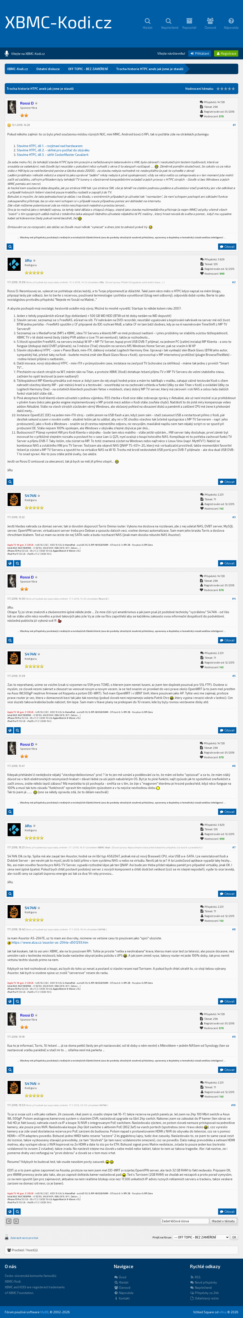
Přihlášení (199, 53)
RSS (195, 1277)
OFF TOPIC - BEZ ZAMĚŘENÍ (88, 69)
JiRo (28, 260)
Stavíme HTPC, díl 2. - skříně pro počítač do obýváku (53, 150)
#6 (234, 765)
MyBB (44, 1312)
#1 (234, 124)
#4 (234, 598)
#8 (234, 929)
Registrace (226, 53)
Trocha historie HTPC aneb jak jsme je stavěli (149, 69)
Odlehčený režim (204, 1298)
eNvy (223, 1312)
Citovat (227, 246)
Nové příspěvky (203, 1282)
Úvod (120, 1277)
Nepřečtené (201, 1287)
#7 (234, 847)
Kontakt (122, 1298)
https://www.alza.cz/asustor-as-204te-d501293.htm (50, 942)
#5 (234, 675)
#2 (234, 282)
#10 (233, 1105)
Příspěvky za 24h (204, 1293)
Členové (122, 1287)
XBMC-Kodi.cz (58, 21)
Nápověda (123, 1293)
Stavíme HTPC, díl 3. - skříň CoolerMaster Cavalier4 (53, 155)
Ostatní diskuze (48, 69)
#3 (234, 517)
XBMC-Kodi (104, 847)
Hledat (121, 1282)
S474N (30, 495)
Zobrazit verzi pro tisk (24, 1237)
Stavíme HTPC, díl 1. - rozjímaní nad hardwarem (50, 146)
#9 (234, 1036)
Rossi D (103, 598)
